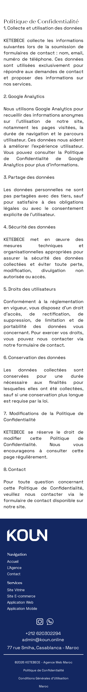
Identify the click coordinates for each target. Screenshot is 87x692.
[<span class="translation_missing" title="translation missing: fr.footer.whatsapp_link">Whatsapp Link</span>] (50, 621)
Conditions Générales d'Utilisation (43, 678)
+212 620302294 (43, 633)
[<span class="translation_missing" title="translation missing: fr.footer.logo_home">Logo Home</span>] (27, 535)
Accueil (12, 561)
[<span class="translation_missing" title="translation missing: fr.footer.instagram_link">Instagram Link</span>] (40, 621)
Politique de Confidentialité (43, 670)
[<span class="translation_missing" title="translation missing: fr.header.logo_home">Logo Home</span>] (10, 7)
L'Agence (14, 567)
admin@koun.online (43, 639)
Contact (13, 574)
